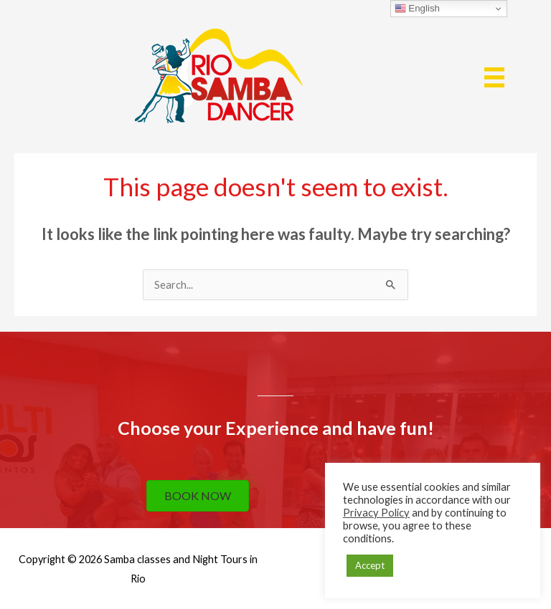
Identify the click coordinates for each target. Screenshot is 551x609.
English (417, 8)
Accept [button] (370, 565)
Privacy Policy (376, 513)
